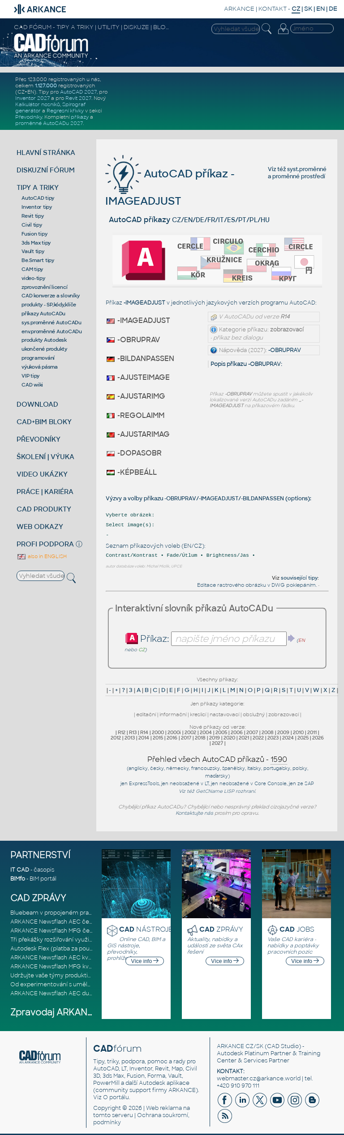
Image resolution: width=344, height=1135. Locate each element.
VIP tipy (30, 376)
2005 (221, 732)
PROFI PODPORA (45, 544)
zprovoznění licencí (44, 287)
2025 (303, 738)
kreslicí (198, 714)
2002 (190, 732)
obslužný (254, 714)
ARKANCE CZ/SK (240, 1046)
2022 (258, 738)
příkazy (80, 117)
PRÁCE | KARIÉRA (45, 491)
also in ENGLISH (42, 556)
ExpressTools (144, 784)
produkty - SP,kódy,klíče (49, 304)
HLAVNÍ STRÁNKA (46, 152)
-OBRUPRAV (284, 350)
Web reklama (164, 1108)
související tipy (299, 578)
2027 (217, 743)
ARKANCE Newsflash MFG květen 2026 (63, 966)
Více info (145, 961)
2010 (298, 732)
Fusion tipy (34, 234)
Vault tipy (33, 251)
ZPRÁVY (221, 929)
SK (308, 9)
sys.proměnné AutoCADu (52, 322)
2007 (252, 732)
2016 (172, 738)
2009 (283, 732)
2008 (268, 732)
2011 (312, 732)
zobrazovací (283, 714)
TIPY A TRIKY (38, 187)
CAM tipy (32, 269)
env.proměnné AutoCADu (52, 331)
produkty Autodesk (44, 340)
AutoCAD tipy (38, 198)
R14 (144, 732)
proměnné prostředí (298, 176)
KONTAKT (272, 9)
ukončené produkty (44, 349)
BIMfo (17, 878)
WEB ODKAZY (40, 526)
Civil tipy (32, 225)
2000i (174, 732)
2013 (130, 738)
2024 (288, 738)
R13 (133, 732)
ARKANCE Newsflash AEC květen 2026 (63, 957)
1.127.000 (46, 85)
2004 (206, 732)
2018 (200, 738)
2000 (158, 732)
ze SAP (305, 784)
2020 (229, 738)
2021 (244, 738)
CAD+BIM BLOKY (44, 421)
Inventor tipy (37, 207)
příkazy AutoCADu (43, 313)
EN (320, 9)
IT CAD (19, 869)
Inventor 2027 (32, 98)
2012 (116, 738)
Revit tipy (33, 216)
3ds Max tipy (36, 243)
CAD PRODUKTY (44, 509)
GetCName (209, 791)
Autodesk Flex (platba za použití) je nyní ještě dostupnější (88, 948)
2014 (143, 738)
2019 (214, 738)
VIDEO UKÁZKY (42, 474)
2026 (318, 738)
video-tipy (33, 278)
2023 (273, 738)
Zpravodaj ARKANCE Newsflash (79, 1012)
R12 (121, 732)
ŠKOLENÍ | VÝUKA (45, 456)
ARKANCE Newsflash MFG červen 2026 (63, 930)
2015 (158, 738)
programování (38, 358)
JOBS (297, 929)
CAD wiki (32, 385)
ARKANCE (239, 9)
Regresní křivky (65, 110)
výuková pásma (40, 367)
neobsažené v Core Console (253, 784)
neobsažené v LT (189, 784)
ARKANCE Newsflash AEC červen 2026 (63, 921)
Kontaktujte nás (194, 813)
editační (146, 714)
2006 (237, 732)
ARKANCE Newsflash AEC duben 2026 (62, 993)
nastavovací (224, 714)
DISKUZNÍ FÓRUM (46, 170)
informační (172, 714)
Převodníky (28, 117)
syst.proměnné (307, 169)
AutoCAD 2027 (78, 92)
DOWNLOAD (37, 404)
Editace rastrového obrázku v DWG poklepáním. (257, 585)
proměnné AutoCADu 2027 (49, 123)
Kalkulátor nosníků (37, 104)
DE (333, 9)
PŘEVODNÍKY (38, 439)
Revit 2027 (78, 98)
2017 (186, 738)
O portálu (116, 1097)
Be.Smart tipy (38, 260)
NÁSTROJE (146, 929)
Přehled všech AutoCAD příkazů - (217, 760)
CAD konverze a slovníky (50, 295)
